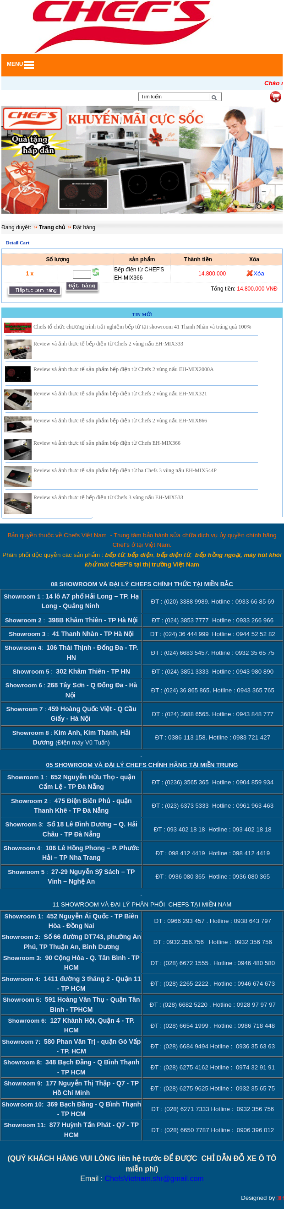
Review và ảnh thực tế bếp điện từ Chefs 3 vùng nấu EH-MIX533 (108, 497)
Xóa (258, 273)
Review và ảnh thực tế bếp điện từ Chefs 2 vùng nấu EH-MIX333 (108, 343)
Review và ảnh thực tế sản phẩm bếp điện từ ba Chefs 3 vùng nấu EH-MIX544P (125, 470)
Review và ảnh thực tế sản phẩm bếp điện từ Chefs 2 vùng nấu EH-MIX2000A (123, 369)
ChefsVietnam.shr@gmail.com (154, 1178)
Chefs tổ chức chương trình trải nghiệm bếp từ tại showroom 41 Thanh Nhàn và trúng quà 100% (142, 327)
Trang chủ (52, 227)
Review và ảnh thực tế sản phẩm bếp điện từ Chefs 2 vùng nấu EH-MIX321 (120, 393)
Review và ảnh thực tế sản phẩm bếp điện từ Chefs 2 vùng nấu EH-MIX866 (120, 420)
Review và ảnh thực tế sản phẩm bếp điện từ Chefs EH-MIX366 (106, 443)
